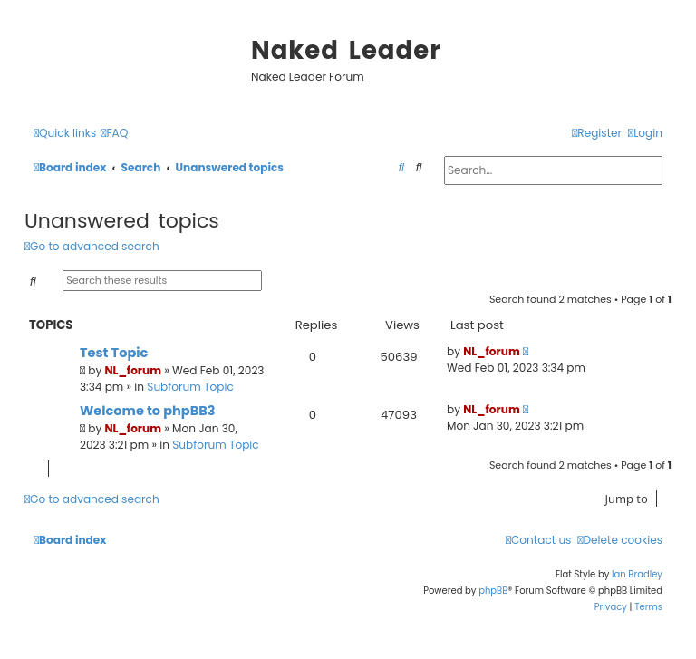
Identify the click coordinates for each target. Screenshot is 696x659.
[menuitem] (114, 133)
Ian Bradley (637, 574)
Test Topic (114, 353)
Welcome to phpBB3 (148, 411)
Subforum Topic (190, 386)
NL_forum (133, 370)
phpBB (493, 590)
